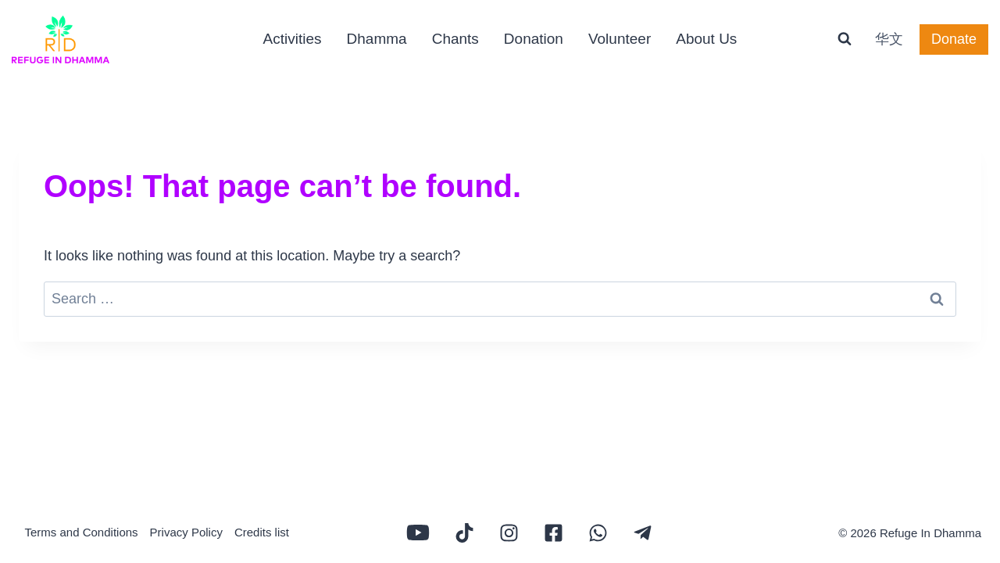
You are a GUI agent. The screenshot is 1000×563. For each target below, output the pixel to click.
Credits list (261, 532)
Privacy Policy (186, 532)
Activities (292, 38)
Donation (533, 38)
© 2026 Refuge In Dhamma (909, 533)
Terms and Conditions (81, 532)
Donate (954, 39)
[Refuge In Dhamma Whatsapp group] (598, 533)
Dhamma (377, 38)
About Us (706, 38)
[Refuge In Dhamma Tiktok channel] (464, 533)
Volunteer (619, 38)
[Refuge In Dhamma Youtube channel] (418, 532)
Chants (455, 38)
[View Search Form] (844, 39)
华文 (889, 39)
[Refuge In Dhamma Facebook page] (553, 533)
